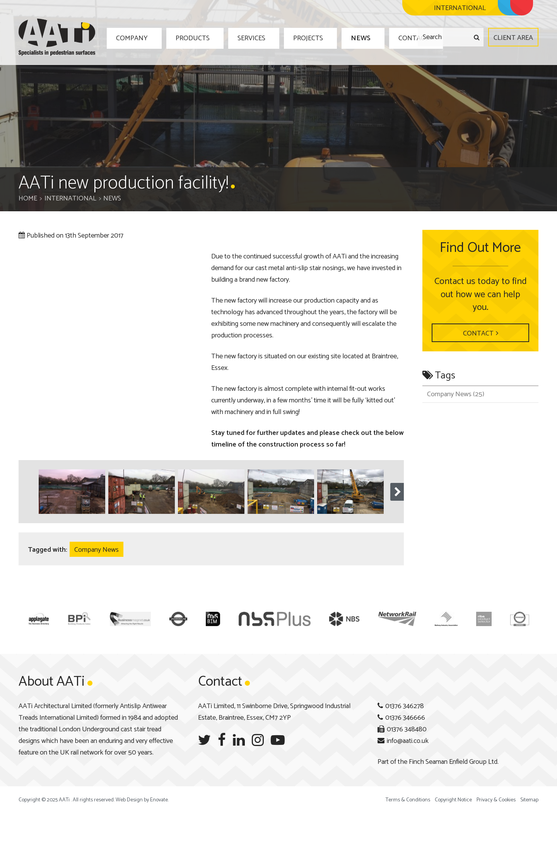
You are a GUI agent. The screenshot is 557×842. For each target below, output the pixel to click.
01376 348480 (407, 729)
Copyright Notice (453, 800)
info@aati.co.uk (408, 741)
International (70, 198)
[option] (72, 491)
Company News (96, 550)
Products (186, 37)
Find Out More (480, 247)
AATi (57, 37)
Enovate (159, 800)
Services (239, 37)
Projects (290, 37)
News (336, 37)
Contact (382, 37)
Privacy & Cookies (496, 800)
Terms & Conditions (408, 800)
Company (131, 37)
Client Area (513, 38)
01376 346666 (405, 718)
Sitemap (529, 800)
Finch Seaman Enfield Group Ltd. (454, 762)
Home (28, 198)
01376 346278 (404, 706)
